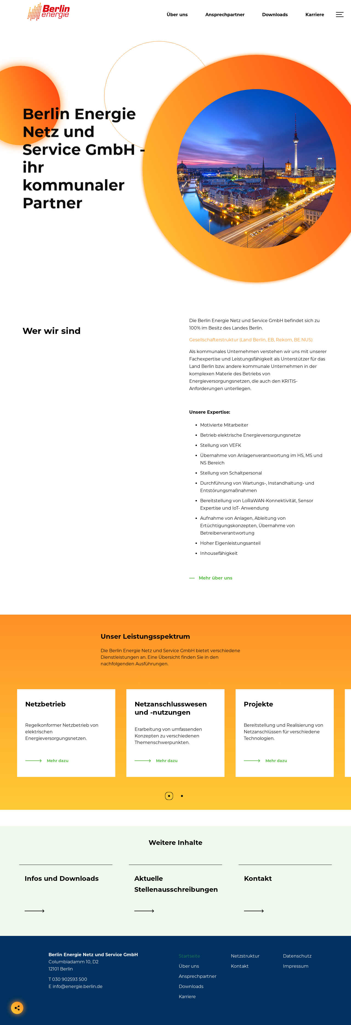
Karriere (314, 14)
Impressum (295, 966)
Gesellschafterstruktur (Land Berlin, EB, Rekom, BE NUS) (251, 339)
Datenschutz (297, 956)
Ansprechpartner (225, 14)
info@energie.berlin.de (78, 986)
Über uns (177, 14)
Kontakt (240, 966)
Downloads (275, 14)
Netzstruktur (245, 956)
